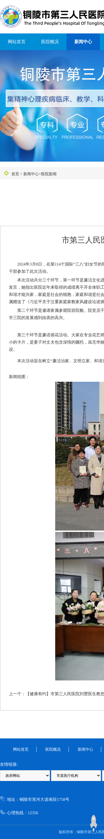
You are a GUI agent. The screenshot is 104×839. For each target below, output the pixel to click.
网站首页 (17, 41)
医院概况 (50, 41)
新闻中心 (83, 41)
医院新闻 (49, 174)
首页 (15, 174)
